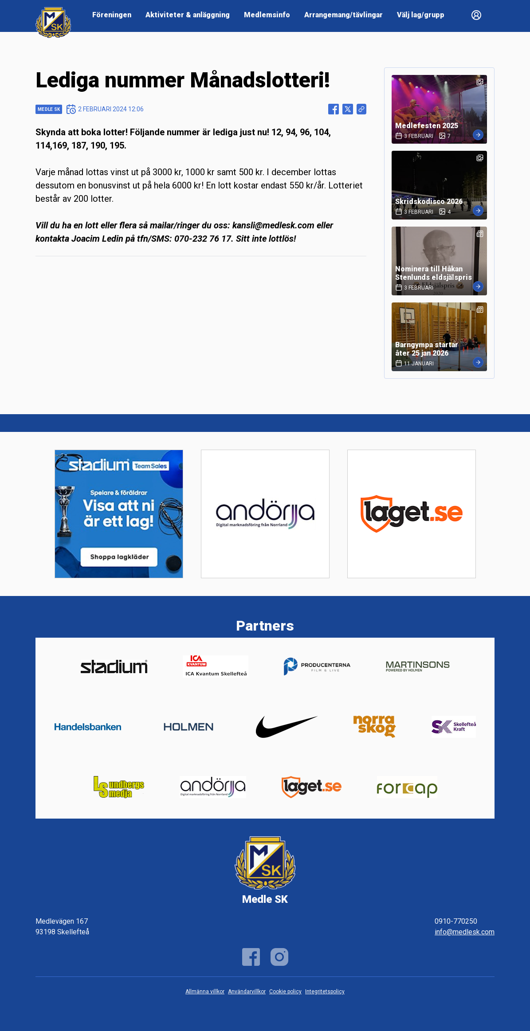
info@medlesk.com (465, 932)
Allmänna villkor (204, 991)
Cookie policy (285, 991)
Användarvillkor (247, 991)
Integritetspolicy (325, 991)
